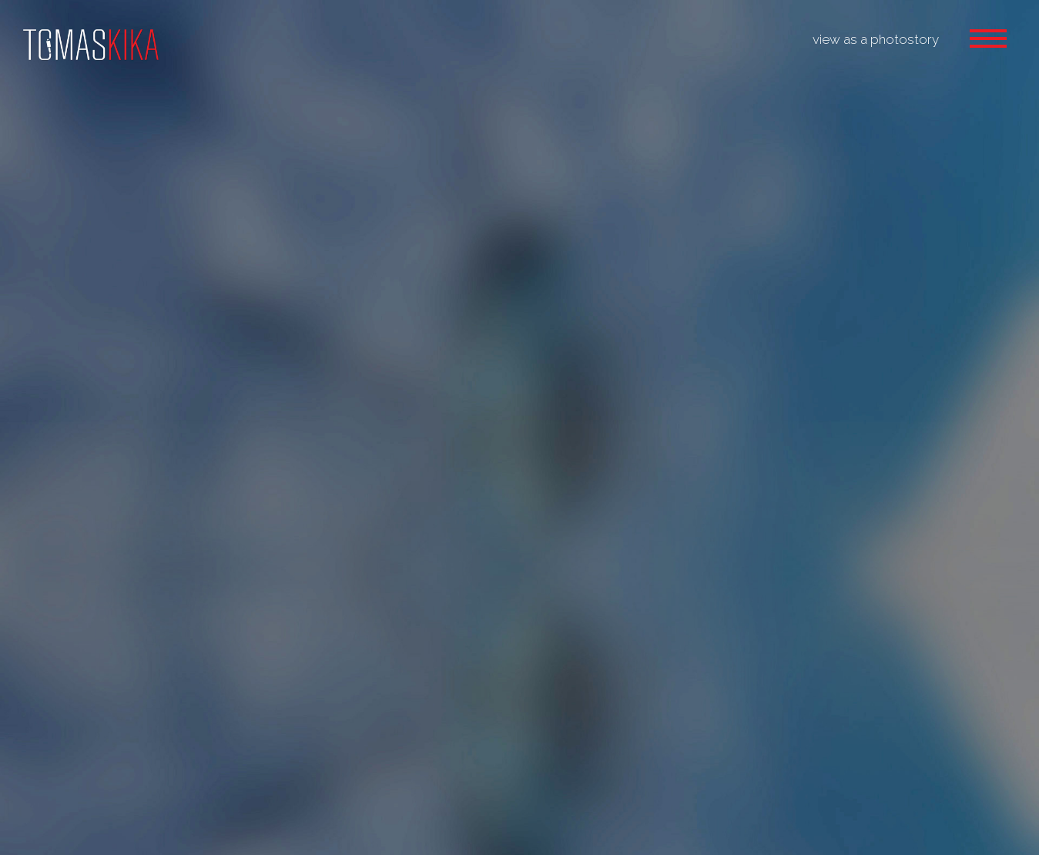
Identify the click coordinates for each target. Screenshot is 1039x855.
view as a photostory (876, 39)
